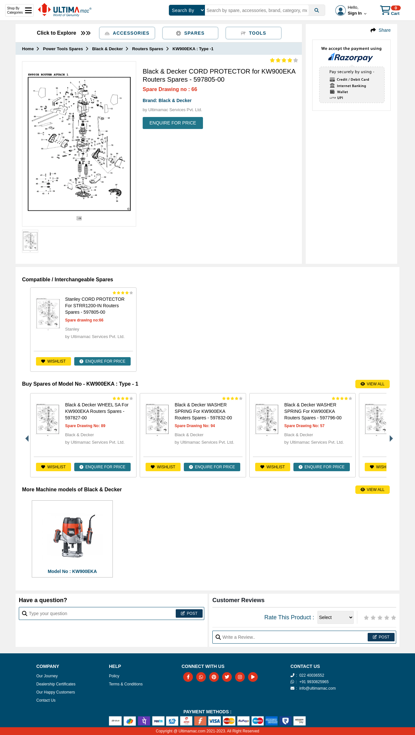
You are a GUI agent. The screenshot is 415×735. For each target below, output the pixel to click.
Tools (253, 33)
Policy (114, 676)
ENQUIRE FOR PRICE (172, 122)
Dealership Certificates (56, 684)
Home (28, 48)
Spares (190, 33)
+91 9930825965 (313, 682)
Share (385, 30)
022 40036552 (311, 675)
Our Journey (47, 676)
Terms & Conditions (126, 684)
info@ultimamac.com (317, 688)
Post (189, 613)
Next (389, 435)
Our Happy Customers (55, 692)
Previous (25, 435)
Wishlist (53, 361)
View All (373, 384)
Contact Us (45, 700)
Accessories (127, 33)
